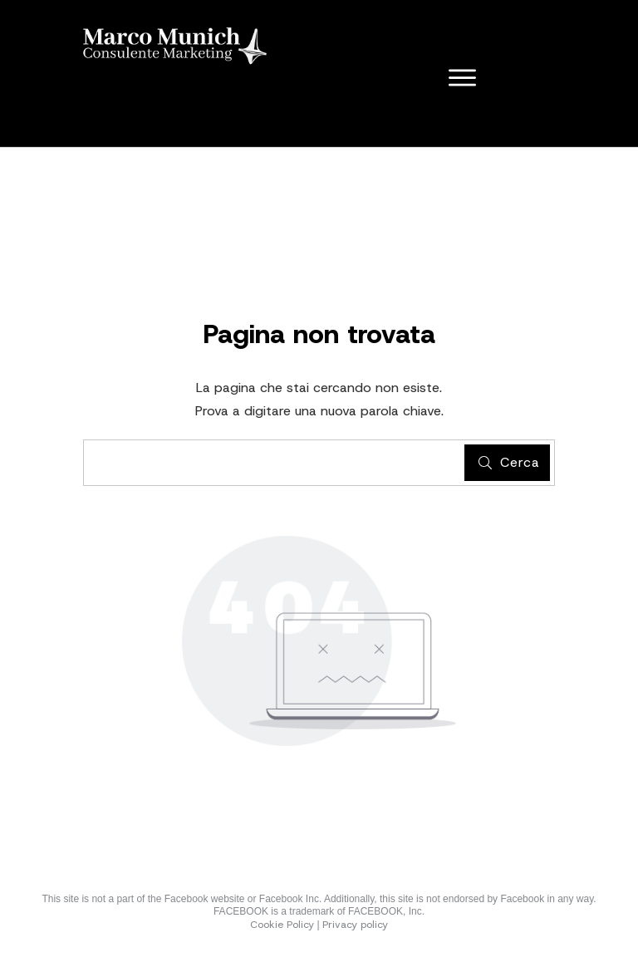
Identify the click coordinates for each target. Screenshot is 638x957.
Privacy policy (355, 924)
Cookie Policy (282, 924)
